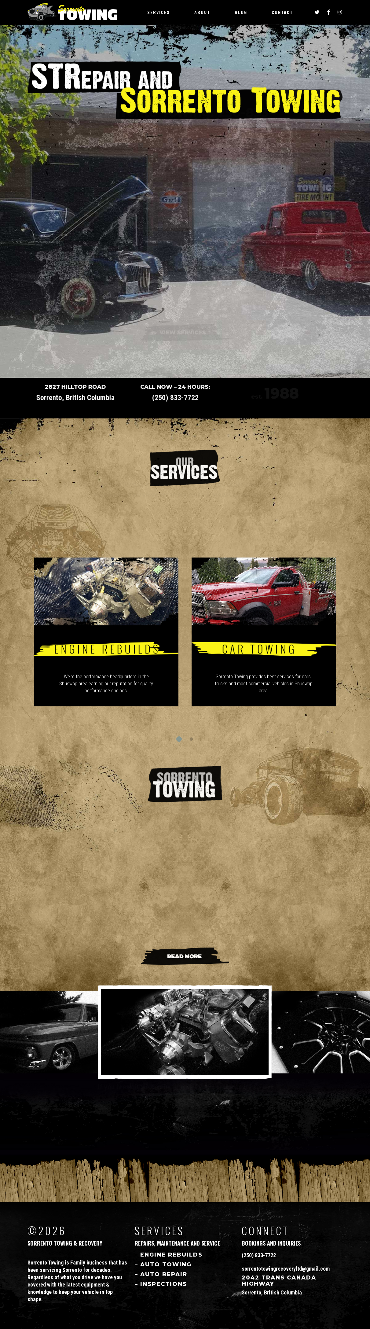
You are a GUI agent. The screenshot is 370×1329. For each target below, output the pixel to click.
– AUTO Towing (163, 1264)
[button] (179, 739)
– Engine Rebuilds (169, 1254)
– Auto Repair (161, 1274)
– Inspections (161, 1284)
